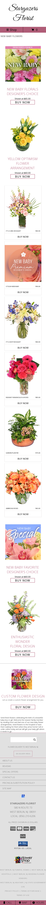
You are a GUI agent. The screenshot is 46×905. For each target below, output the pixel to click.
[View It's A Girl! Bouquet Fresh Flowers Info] (23, 208)
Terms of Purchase (30, 891)
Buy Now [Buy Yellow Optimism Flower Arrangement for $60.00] (22, 176)
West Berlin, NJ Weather (11, 882)
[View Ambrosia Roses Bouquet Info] (23, 485)
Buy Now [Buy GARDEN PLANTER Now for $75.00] (23, 458)
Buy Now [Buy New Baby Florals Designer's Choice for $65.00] (22, 102)
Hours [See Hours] (38, 902)
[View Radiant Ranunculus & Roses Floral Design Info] (23, 374)
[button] (23, 843)
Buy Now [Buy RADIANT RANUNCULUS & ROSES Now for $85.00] (23, 403)
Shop (11, 30)
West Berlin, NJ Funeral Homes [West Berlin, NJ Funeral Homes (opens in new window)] (15, 870)
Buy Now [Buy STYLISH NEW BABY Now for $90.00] (23, 292)
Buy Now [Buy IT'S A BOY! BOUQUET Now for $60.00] (23, 347)
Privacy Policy (12, 891)
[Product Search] (23, 739)
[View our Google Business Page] (23, 797)
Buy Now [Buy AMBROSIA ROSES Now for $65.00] (23, 514)
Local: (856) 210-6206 (23, 816)
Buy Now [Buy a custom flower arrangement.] (23, 707)
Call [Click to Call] (8, 902)
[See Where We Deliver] (23, 753)
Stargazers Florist (23, 13)
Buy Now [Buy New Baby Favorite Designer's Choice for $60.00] (22, 580)
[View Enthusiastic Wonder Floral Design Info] (23, 612)
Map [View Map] (23, 902)
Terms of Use (23, 895)
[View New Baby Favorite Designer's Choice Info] (23, 542)
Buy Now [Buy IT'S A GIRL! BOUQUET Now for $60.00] (23, 236)
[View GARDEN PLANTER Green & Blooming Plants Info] (23, 430)
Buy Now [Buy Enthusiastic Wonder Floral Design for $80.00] (22, 655)
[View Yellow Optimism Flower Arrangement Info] (23, 133)
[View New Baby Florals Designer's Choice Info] (23, 64)
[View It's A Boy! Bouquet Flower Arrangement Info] (23, 319)
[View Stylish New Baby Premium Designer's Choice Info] (23, 263)
